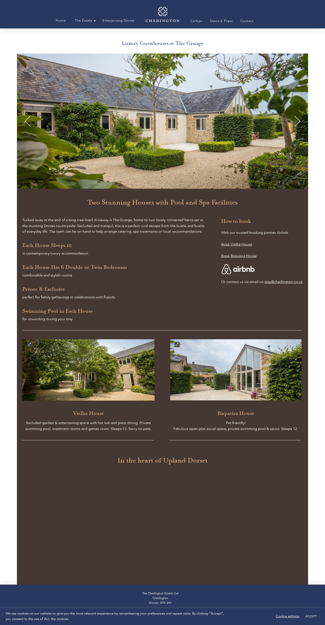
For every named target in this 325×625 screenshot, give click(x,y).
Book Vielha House (236, 244)
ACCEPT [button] (311, 616)
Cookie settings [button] (287, 616)
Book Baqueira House (239, 256)
